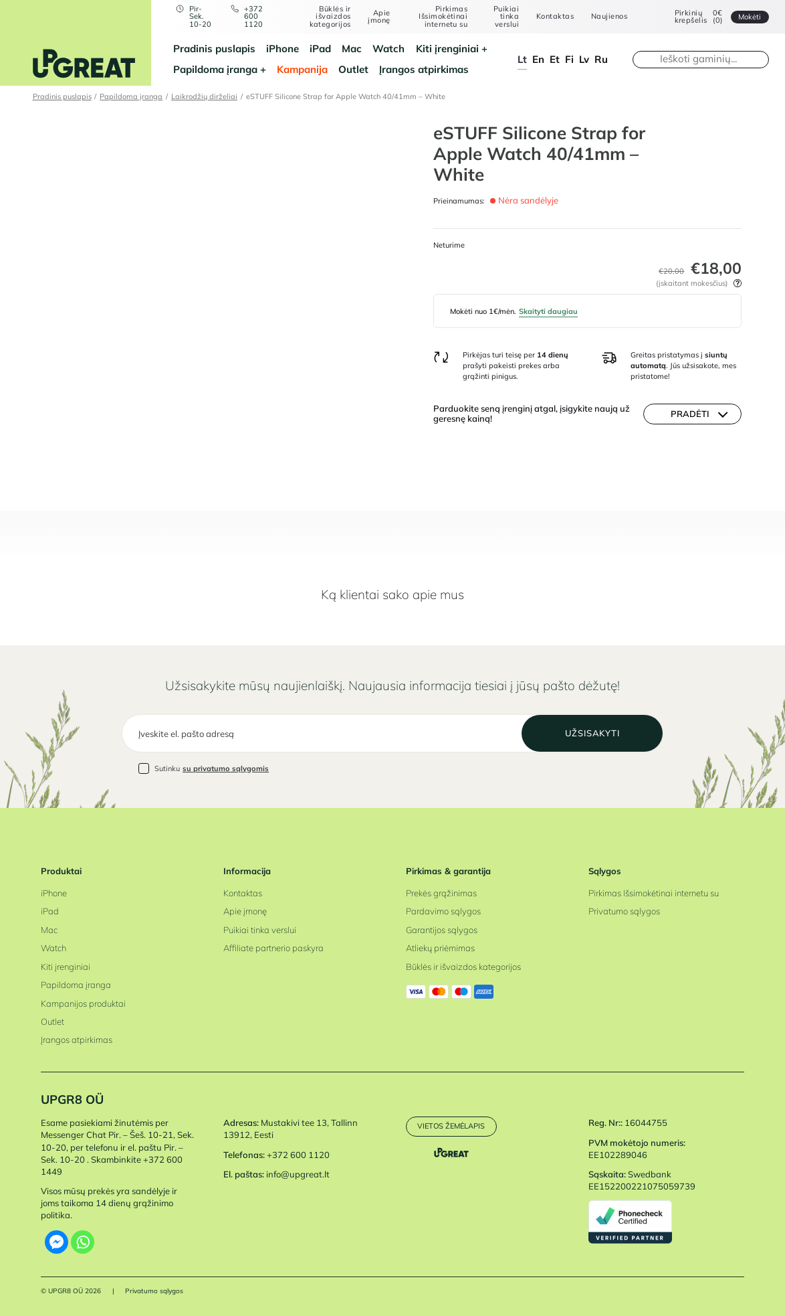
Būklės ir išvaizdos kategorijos (330, 16)
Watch (388, 48)
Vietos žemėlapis (451, 1126)
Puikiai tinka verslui (506, 16)
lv (584, 59)
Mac (352, 48)
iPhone (282, 48)
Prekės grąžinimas (441, 893)
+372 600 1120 (253, 16)
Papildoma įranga (215, 69)
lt (522, 59)
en (538, 59)
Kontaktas (555, 16)
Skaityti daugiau (548, 311)
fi (569, 59)
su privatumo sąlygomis (226, 768)
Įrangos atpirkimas (424, 69)
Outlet (353, 69)
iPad (320, 48)
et (555, 59)
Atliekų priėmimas (440, 947)
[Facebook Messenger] (56, 1242)
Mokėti (749, 16)
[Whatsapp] (82, 1242)
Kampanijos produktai (83, 1003)
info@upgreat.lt (298, 1174)
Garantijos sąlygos (441, 929)
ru (601, 59)
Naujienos (609, 16)
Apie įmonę (379, 17)
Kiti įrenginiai (447, 48)
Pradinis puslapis (214, 48)
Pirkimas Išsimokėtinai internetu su (443, 16)
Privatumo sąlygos (624, 911)
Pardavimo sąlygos (443, 911)
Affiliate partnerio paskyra (273, 947)
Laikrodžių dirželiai (204, 96)
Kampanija (302, 69)
